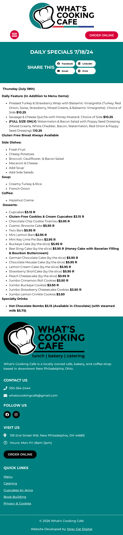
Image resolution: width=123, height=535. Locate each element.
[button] (14, 34)
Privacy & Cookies (17, 503)
